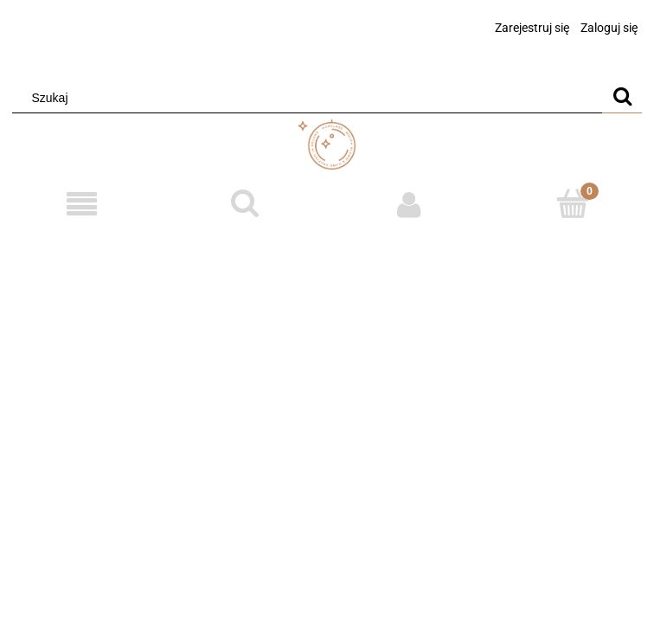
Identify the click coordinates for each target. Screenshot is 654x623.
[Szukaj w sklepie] (311, 98)
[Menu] (81, 205)
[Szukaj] (622, 97)
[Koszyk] (572, 203)
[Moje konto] (408, 204)
